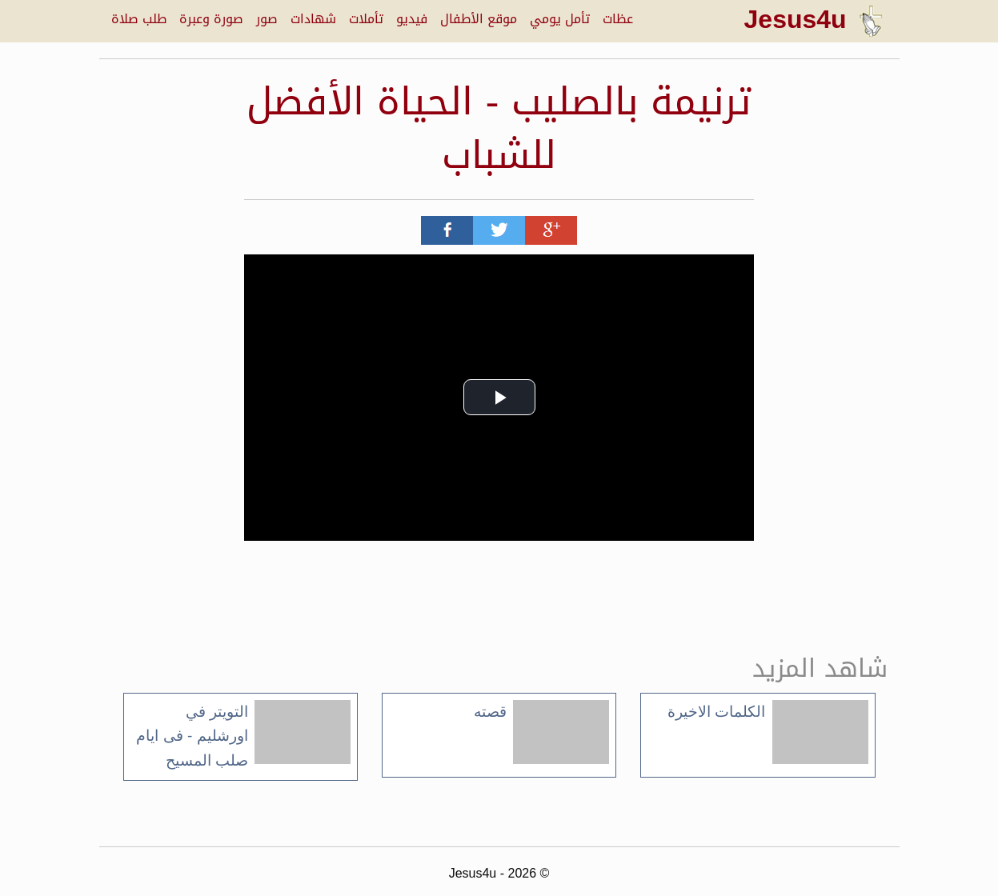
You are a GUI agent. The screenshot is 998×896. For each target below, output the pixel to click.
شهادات (313, 18)
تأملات (366, 18)
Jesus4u (814, 19)
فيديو (411, 18)
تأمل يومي (560, 18)
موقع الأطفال (478, 18)
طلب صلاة (138, 18)
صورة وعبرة (211, 18)
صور (267, 18)
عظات (618, 18)
